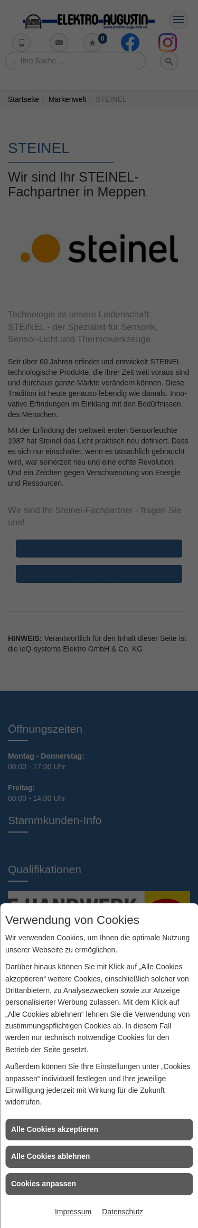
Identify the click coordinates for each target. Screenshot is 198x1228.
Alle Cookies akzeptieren (54, 1129)
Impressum (73, 1211)
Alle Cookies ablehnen (50, 1156)
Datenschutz (122, 1211)
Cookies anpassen (43, 1183)
